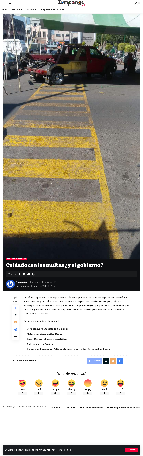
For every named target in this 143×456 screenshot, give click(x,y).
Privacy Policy (46, 450)
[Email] (29, 274)
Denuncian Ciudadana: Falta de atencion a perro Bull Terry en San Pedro (68, 349)
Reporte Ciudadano (16, 259)
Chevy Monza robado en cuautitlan (47, 339)
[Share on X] (24, 274)
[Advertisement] (71, 434)
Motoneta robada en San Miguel (45, 334)
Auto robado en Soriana (40, 344)
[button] (131, 450)
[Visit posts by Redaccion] (10, 284)
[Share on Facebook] (19, 274)
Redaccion (22, 282)
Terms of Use (64, 450)
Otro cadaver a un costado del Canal (47, 329)
